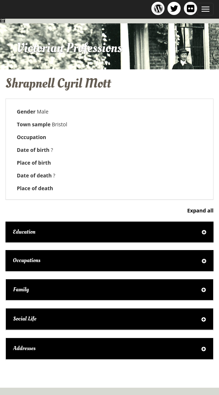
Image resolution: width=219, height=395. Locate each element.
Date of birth (33, 149)
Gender (26, 111)
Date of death (34, 175)
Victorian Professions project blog (159, 8)
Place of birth (34, 162)
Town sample (33, 124)
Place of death (35, 188)
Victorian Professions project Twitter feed (175, 8)
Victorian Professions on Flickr (192, 8)
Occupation (31, 137)
